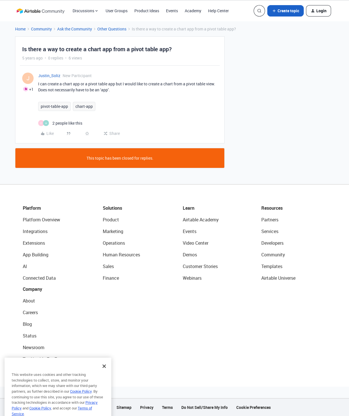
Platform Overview (41, 220)
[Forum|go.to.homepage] (40, 11)
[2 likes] (60, 123)
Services (269, 231)
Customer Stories (200, 266)
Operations (114, 243)
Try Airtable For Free (43, 359)
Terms (167, 407)
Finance (111, 278)
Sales (108, 266)
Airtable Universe (278, 278)
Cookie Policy (81, 398)
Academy (193, 10)
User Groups (117, 10)
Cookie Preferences (253, 407)
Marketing (113, 231)
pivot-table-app (54, 106)
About (29, 301)
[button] (285, 11)
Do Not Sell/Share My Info (204, 407)
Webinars (192, 278)
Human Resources (121, 255)
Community (41, 29)
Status (29, 336)
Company (32, 289)
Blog (27, 324)
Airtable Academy (201, 220)
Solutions (112, 208)
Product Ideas (146, 10)
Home (20, 29)
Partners (269, 220)
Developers (272, 243)
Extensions (34, 243)
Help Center (218, 10)
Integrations (35, 231)
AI (25, 266)
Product (111, 220)
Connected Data (39, 278)
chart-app (84, 106)
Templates (271, 266)
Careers (30, 312)
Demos (190, 255)
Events (172, 10)
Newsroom (33, 347)
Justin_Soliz (49, 75)
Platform (32, 208)
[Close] (104, 373)
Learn (188, 208)
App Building (35, 255)
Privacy (146, 407)
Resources (272, 208)
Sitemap (124, 407)
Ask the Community (74, 29)
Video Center (195, 243)
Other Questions (111, 29)
